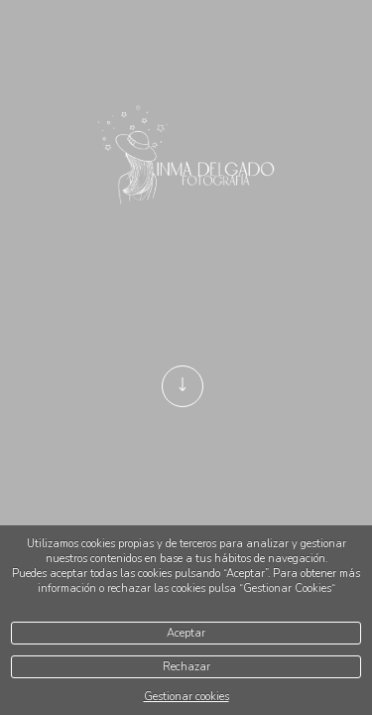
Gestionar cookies (186, 696)
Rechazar (186, 666)
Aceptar (186, 633)
